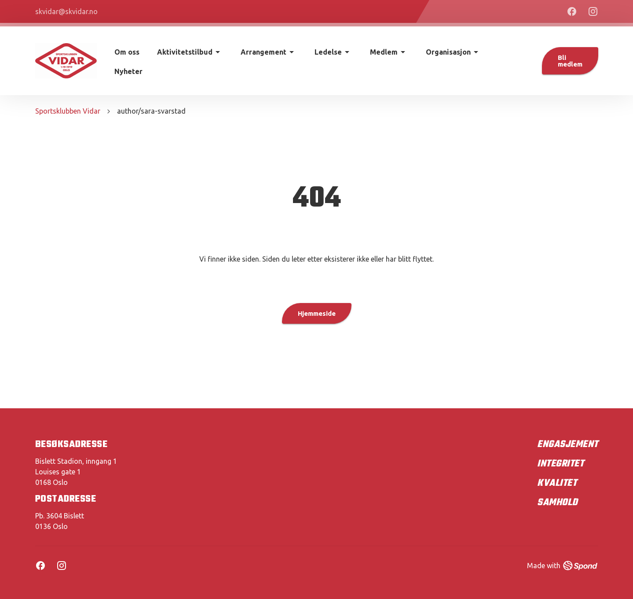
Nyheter (128, 71)
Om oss (126, 52)
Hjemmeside (316, 313)
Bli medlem (570, 60)
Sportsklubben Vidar (67, 111)
